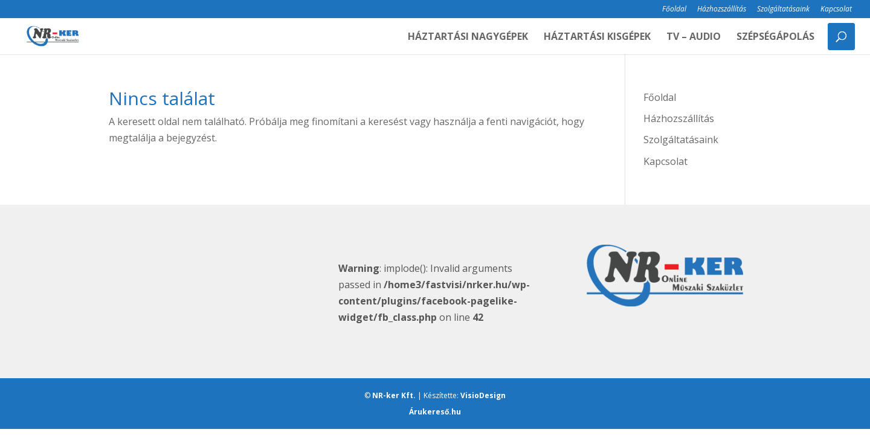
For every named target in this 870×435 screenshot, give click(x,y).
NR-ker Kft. (394, 395)
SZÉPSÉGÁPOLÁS (775, 37)
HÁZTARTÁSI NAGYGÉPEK (468, 37)
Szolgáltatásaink (783, 9)
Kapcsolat (836, 9)
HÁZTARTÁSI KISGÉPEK (597, 37)
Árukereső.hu (435, 412)
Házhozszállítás (721, 9)
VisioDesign (483, 395)
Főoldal (674, 9)
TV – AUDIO (693, 37)
